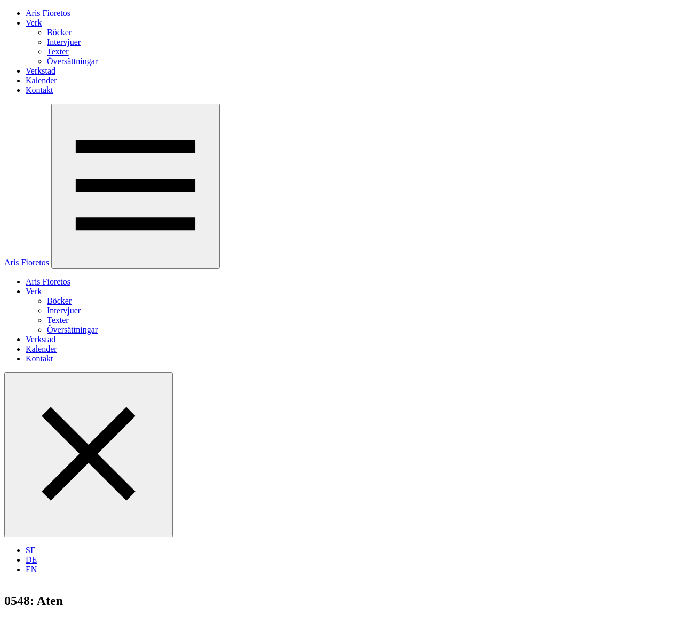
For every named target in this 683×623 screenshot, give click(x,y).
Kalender (41, 80)
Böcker (59, 32)
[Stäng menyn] (88, 454)
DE (31, 559)
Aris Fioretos (48, 13)
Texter (58, 51)
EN (31, 569)
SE (31, 550)
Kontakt (39, 89)
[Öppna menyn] (135, 186)
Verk (34, 22)
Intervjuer (64, 41)
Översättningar (72, 61)
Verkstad (40, 70)
